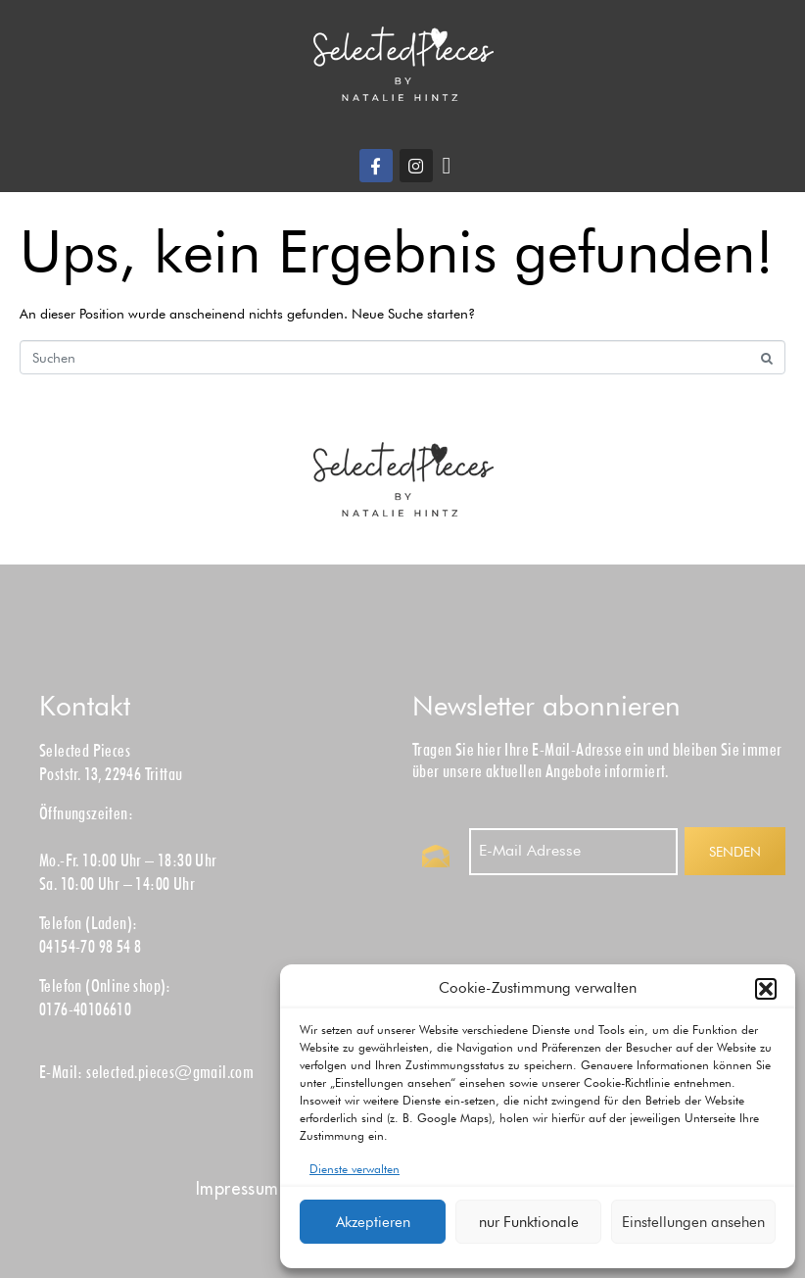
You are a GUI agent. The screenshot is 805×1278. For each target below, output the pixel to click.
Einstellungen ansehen (693, 1222)
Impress (237, 1188)
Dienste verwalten (354, 1168)
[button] (766, 989)
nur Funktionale (529, 1222)
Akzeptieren (373, 1222)
